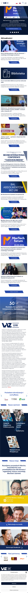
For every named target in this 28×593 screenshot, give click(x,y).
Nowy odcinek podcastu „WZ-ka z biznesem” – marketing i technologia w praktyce (13, 54)
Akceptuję (14, 583)
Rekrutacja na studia (14, 524)
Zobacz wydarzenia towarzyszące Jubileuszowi (14, 313)
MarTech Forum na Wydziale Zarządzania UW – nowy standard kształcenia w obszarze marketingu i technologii (13, 249)
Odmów (14, 586)
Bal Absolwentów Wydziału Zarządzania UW (12, 194)
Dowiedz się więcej (13, 28)
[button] (26, 572)
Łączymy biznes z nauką (13, 498)
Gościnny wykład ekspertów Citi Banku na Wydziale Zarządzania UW (12, 277)
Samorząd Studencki (14, 547)
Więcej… (9, 387)
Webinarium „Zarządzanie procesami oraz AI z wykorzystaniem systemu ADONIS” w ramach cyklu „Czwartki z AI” (13, 109)
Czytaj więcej (14, 62)
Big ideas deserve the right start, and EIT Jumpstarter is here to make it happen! (11, 221)
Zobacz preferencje (14, 590)
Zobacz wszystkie (14, 291)
